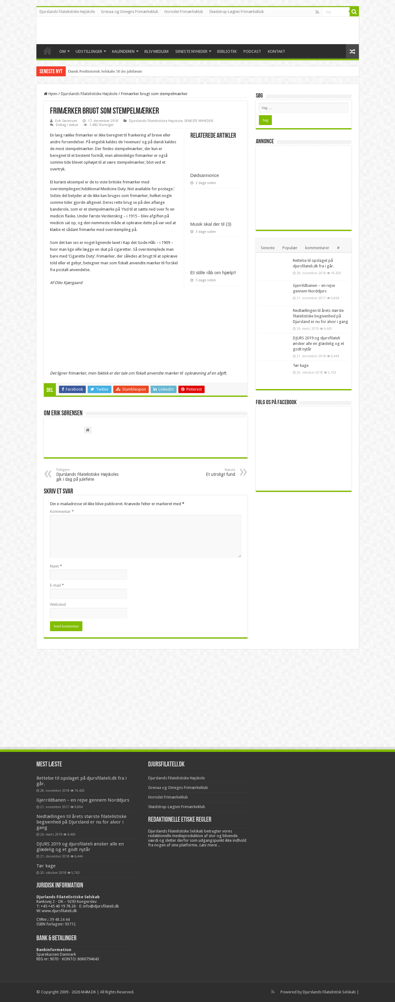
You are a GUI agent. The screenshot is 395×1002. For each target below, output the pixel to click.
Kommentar (62, 511)
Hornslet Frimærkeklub (183, 12)
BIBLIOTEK (227, 51)
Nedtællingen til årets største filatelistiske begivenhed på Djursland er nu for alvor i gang (320, 316)
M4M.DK (88, 992)
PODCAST (252, 51)
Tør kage (301, 365)
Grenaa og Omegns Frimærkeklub (129, 12)
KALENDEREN (123, 51)
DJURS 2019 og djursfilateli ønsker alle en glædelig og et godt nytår (318, 343)
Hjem (50, 93)
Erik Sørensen (66, 121)
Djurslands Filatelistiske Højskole (67, 12)
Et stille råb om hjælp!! (213, 272)
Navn (56, 566)
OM (62, 51)
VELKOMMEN (48, 50)
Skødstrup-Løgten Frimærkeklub (236, 12)
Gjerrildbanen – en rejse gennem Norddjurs (82, 800)
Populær (289, 247)
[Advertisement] (305, 187)
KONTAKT (276, 51)
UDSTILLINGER (89, 51)
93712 (70, 924)
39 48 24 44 (60, 919)
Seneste (268, 247)
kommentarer (317, 247)
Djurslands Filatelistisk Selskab (329, 992)
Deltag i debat (67, 125)
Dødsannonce (204, 175)
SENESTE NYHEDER (191, 51)
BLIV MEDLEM (156, 51)
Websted (58, 604)
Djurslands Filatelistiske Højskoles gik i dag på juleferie (87, 475)
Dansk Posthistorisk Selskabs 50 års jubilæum (105, 71)
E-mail (57, 585)
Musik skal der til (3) (210, 224)
